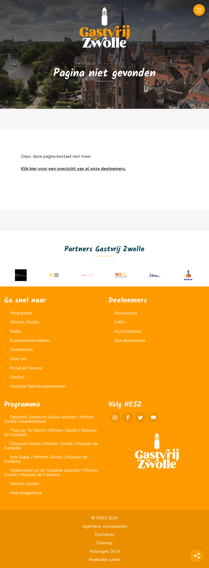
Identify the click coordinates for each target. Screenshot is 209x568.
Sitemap (105, 543)
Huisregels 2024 (104, 551)
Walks (15, 331)
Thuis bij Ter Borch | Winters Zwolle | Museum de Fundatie (50, 432)
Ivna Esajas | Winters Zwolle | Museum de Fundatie (46, 459)
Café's (120, 322)
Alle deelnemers (129, 340)
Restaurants (125, 313)
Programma (21, 313)
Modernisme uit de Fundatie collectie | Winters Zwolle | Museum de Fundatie (51, 472)
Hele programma (26, 493)
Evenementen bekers (30, 340)
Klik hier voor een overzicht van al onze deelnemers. (73, 168)
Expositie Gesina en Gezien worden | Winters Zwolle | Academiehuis (49, 419)
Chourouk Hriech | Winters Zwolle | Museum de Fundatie (51, 445)
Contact (17, 377)
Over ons (18, 359)
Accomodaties (127, 331)
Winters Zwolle (24, 322)
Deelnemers (21, 349)
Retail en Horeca (26, 368)
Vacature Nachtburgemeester (38, 386)
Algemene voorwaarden (104, 526)
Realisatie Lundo (104, 559)
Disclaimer (104, 534)
